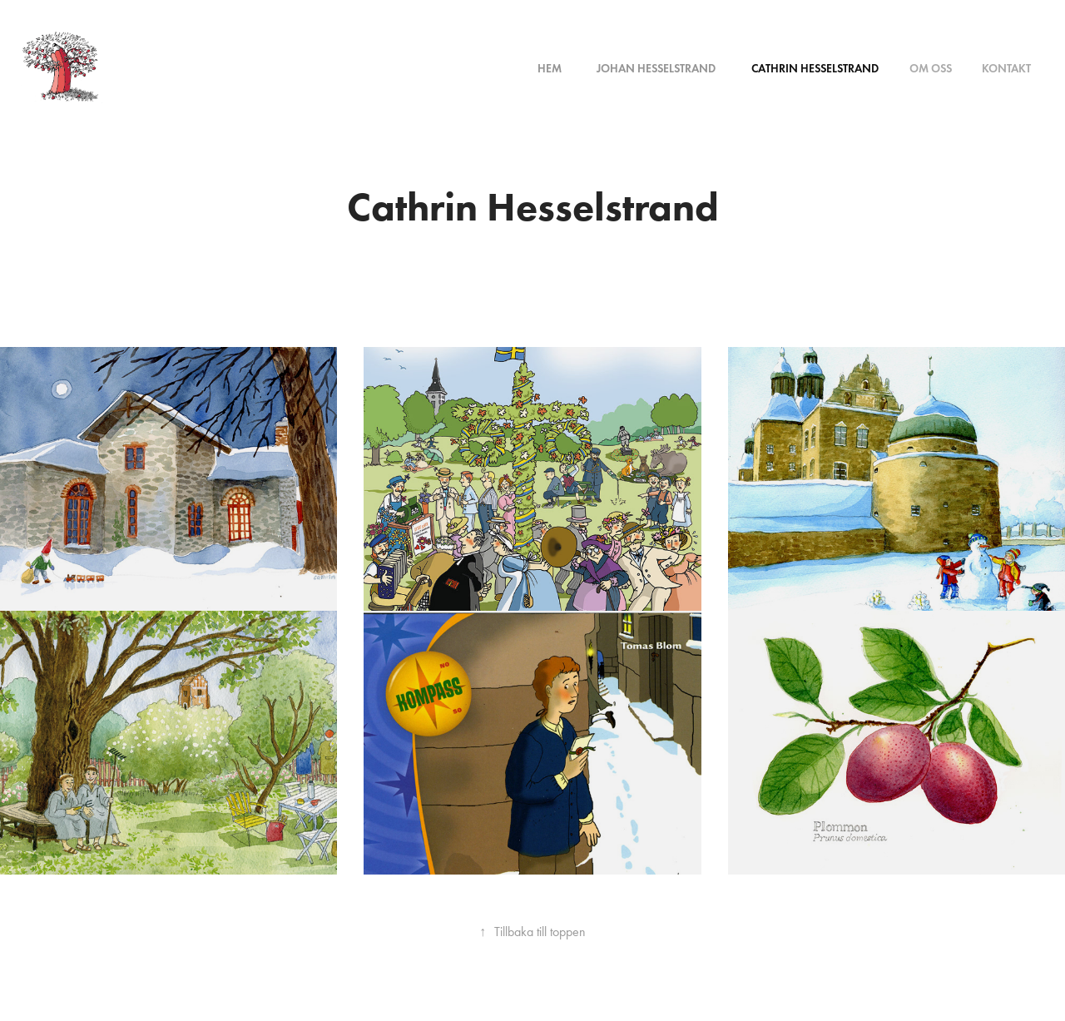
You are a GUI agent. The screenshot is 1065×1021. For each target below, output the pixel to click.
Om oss (930, 69)
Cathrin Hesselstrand (815, 69)
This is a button (533, 263)
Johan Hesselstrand (656, 69)
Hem (549, 69)
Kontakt (1006, 69)
